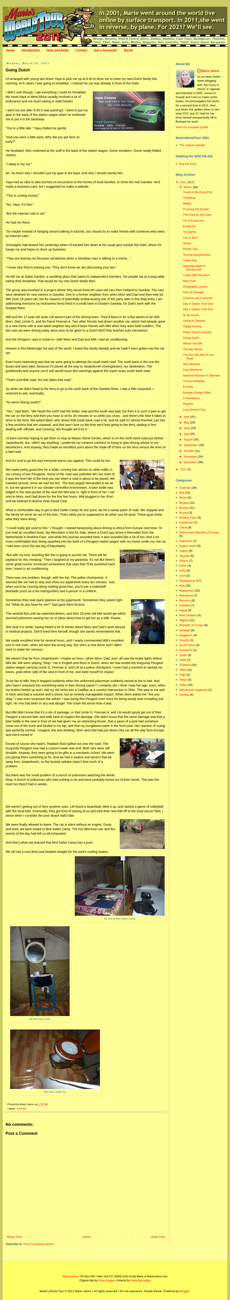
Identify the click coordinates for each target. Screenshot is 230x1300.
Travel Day (190, 260)
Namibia (184, 605)
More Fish (189, 281)
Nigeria (183, 620)
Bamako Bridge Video (197, 392)
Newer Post (14, 1236)
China (183, 527)
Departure (185, 541)
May (187, 422)
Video (183, 684)
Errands (188, 386)
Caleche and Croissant (197, 298)
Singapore (185, 635)
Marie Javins (210, 71)
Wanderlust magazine (193, 689)
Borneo (184, 507)
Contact (81, 50)
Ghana (183, 560)
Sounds (184, 640)
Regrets (188, 403)
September (191, 445)
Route (128, 50)
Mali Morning (191, 364)
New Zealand (188, 615)
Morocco (184, 600)
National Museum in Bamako (201, 375)
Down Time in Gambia (197, 332)
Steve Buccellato (140, 1280)
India (182, 570)
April (187, 416)
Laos (182, 575)
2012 (184, 469)
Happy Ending (192, 326)
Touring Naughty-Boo (196, 254)
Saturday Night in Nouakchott (194, 267)
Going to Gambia (194, 320)
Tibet (182, 669)
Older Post (158, 1236)
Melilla (187, 203)
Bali (181, 492)
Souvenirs (185, 650)
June (187, 428)
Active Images (106, 1280)
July (187, 434)
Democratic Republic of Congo (199, 532)
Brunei (183, 512)
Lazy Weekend (192, 369)
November (191, 456)
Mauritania (186, 595)
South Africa (187, 645)
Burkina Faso (188, 517)
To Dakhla (189, 231)
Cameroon (186, 522)
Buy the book (187, 163)
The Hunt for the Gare (197, 214)
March (188, 187)
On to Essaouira (193, 220)
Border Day (190, 249)
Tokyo (183, 679)
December (191, 462)
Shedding (189, 197)
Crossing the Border (196, 209)
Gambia (21, 1108)
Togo (182, 674)
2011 (184, 182)
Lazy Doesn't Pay (194, 409)
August (189, 439)
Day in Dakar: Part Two (198, 309)
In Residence (191, 398)
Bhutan (183, 502)
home (183, 565)
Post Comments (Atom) (39, 1244)
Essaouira (189, 226)
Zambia (184, 694)
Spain (183, 655)
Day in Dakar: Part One (198, 303)
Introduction (31, 50)
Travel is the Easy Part (197, 192)
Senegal (184, 630)
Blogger (185, 1291)
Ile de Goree (191, 315)
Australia (185, 487)
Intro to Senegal (193, 292)
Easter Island (187, 546)
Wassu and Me (192, 343)
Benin (183, 497)
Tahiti (182, 660)
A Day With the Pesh (196, 275)
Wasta (187, 243)
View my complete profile (192, 127)
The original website (192, 145)
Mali (182, 585)
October (189, 451)
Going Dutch (191, 337)
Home (10, 50)
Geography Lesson (195, 286)
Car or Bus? (190, 237)
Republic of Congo (191, 625)
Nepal (183, 610)
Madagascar (187, 580)
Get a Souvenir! (105, 50)
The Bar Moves (193, 349)
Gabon (183, 550)
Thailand (184, 664)
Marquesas (186, 590)
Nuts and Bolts (58, 50)
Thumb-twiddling (193, 381)
